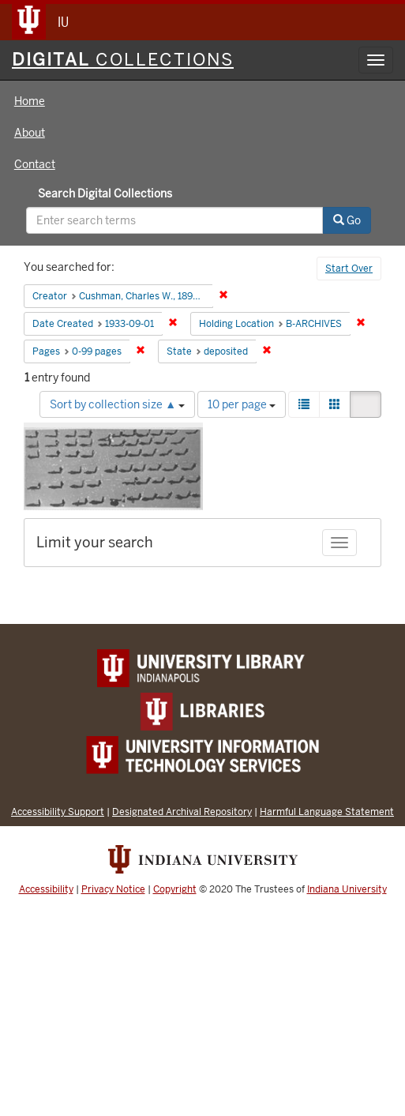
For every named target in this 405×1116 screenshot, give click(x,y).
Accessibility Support (57, 811)
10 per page (242, 404)
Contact (34, 164)
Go (347, 220)
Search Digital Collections (105, 193)
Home (29, 101)
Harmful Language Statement (327, 811)
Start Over (349, 268)
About (29, 133)
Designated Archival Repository (182, 811)
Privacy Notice (113, 889)
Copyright (175, 889)
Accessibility (46, 889)
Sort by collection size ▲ (117, 404)
